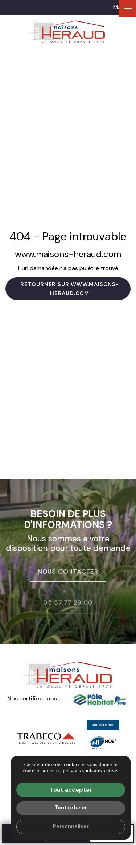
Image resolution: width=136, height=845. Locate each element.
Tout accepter (71, 789)
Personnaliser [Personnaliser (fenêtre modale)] (71, 826)
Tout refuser (70, 807)
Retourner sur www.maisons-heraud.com (69, 289)
